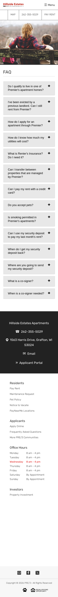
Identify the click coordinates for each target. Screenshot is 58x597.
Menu (51, 5)
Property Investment (21, 494)
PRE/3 (27, 583)
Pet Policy (15, 399)
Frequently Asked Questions (25, 431)
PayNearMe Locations (22, 410)
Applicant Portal (31, 363)
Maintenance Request (22, 394)
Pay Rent (15, 388)
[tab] (29, 88)
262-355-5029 (32, 331)
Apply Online (17, 426)
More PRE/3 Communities (24, 437)
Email (31, 353)
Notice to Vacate (19, 405)
